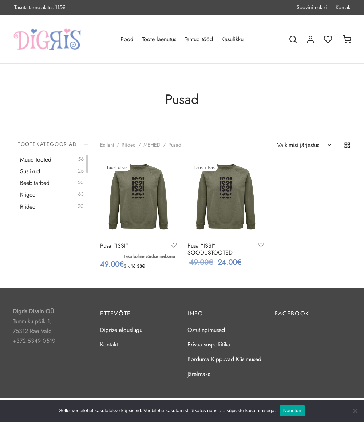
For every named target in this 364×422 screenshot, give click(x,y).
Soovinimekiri (312, 7)
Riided (28, 206)
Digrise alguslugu (121, 330)
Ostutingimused (206, 330)
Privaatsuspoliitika (208, 344)
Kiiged (28, 194)
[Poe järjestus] (305, 145)
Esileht (107, 144)
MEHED (152, 144)
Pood (127, 39)
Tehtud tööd (199, 39)
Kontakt (343, 7)
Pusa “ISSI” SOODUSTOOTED (210, 249)
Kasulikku (232, 39)
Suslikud (30, 171)
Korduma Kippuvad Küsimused (224, 359)
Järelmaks (198, 374)
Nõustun (292, 410)
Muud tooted (35, 159)
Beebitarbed (35, 183)
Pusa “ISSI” (114, 245)
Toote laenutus (159, 39)
